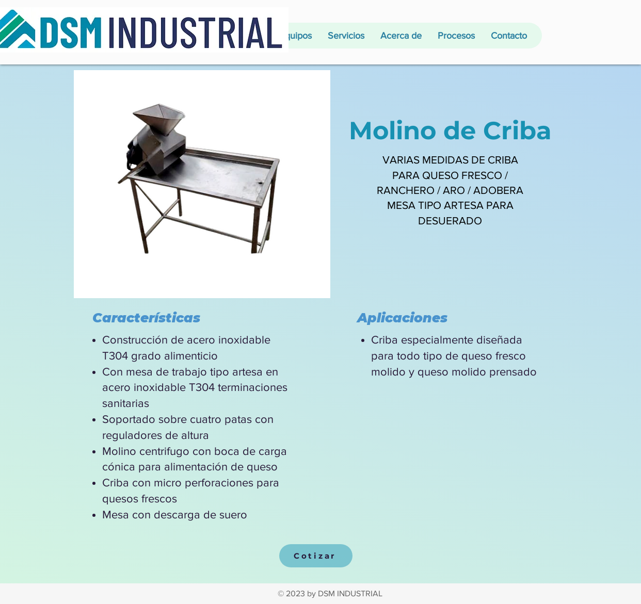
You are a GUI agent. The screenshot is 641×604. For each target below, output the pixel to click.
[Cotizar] (315, 555)
